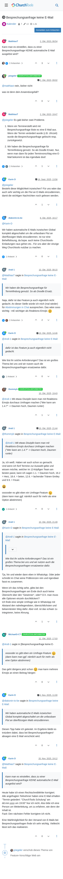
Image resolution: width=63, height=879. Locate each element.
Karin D (12, 179)
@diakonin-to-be (10, 700)
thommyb (13, 389)
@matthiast (8, 85)
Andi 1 (11, 270)
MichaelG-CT (14, 634)
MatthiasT (13, 41)
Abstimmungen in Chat (17, 307)
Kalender (11, 24)
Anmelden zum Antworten (47, 30)
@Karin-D (7, 223)
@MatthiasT (8, 275)
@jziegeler (7, 120)
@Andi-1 (6, 339)
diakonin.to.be (15, 218)
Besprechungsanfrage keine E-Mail (39, 339)
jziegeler (12, 76)
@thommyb (8, 434)
